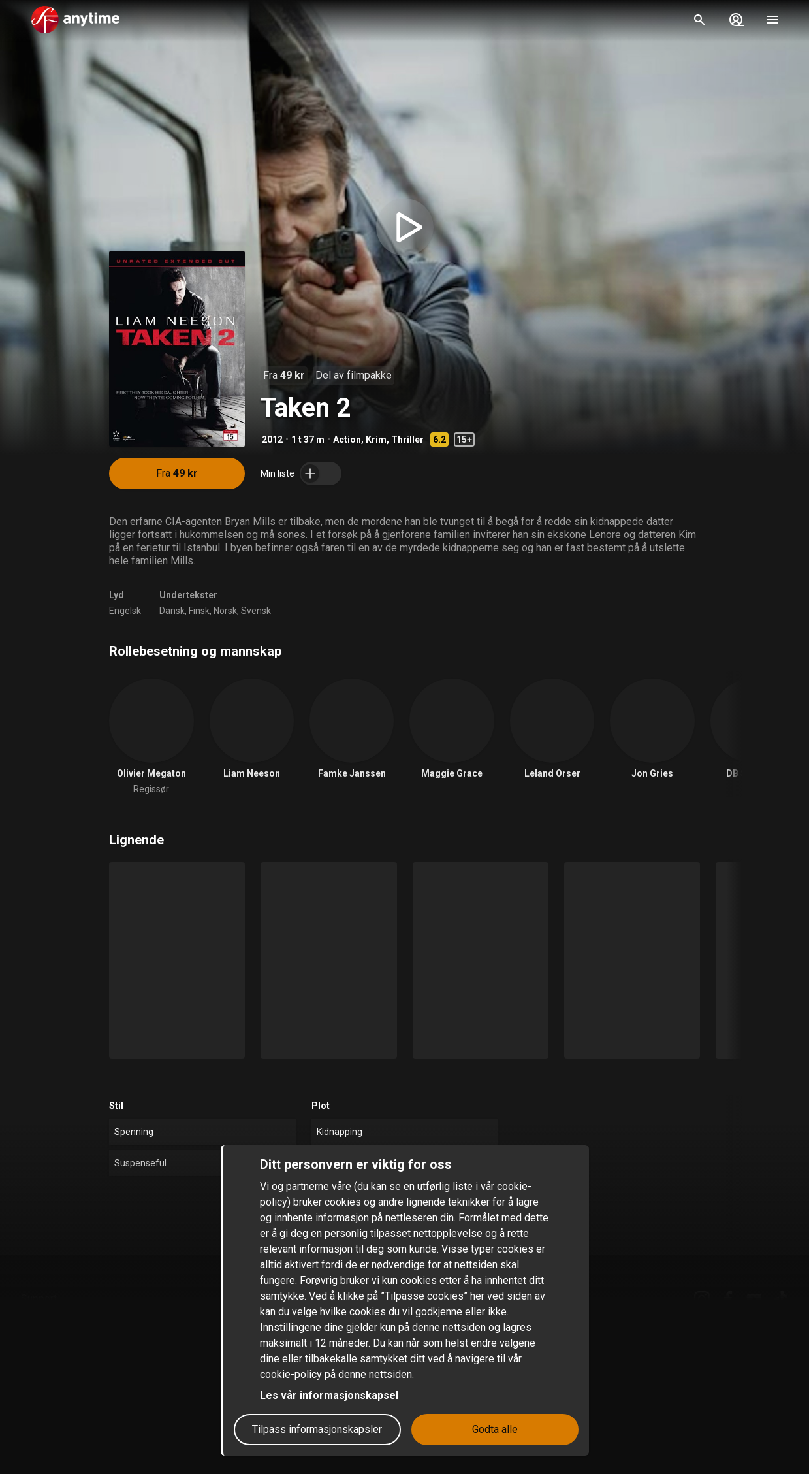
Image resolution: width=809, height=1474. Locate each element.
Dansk (172, 610)
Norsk (225, 610)
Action (347, 439)
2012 (272, 439)
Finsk (199, 610)
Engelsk (125, 610)
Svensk (256, 610)
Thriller (407, 439)
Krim (376, 439)
